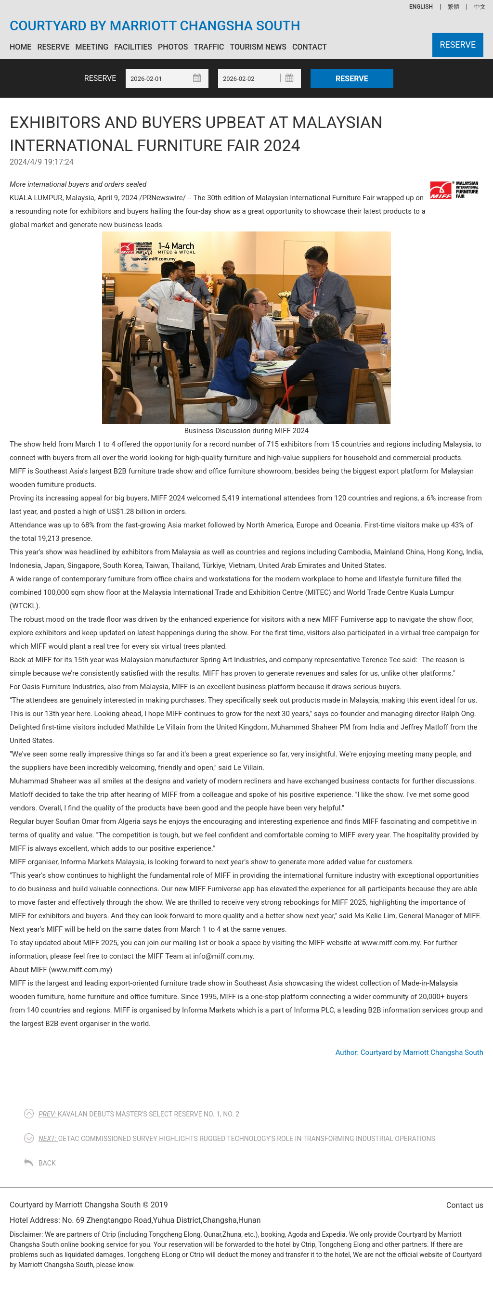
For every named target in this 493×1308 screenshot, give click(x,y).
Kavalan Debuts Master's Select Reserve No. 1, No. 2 (139, 1114)
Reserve (53, 46)
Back (47, 1163)
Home (20, 46)
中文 (480, 7)
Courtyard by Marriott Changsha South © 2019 (89, 1204)
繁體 (453, 7)
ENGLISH (421, 7)
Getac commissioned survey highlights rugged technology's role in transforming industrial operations (237, 1138)
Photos (173, 46)
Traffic (209, 46)
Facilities (133, 46)
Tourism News (258, 46)
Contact (309, 46)
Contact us (464, 1205)
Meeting (91, 46)
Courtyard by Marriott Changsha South (155, 26)
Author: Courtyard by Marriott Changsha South (409, 1052)
